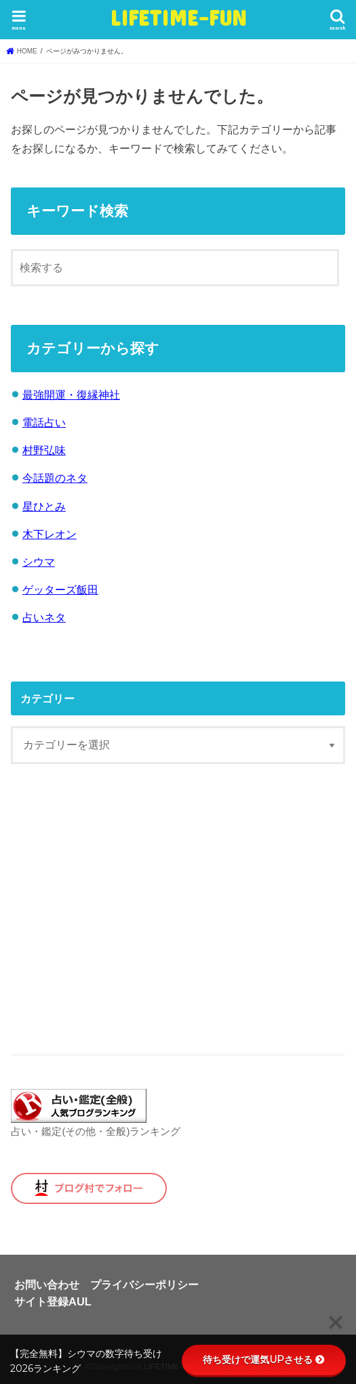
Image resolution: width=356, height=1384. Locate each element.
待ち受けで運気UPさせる (264, 1360)
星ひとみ (44, 506)
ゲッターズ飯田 (60, 589)
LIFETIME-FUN (178, 17)
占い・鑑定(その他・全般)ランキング (95, 1131)
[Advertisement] (178, 909)
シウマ (38, 562)
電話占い (44, 422)
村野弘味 (44, 450)
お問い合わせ (46, 1284)
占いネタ (44, 617)
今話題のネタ (54, 478)
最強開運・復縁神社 (71, 394)
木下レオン (49, 534)
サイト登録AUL (53, 1301)
